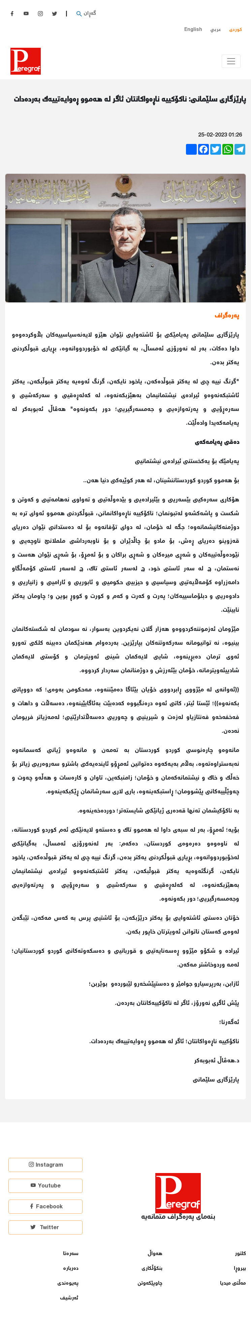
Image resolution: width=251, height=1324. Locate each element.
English (193, 29)
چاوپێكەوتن (149, 1283)
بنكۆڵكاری (152, 1269)
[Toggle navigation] (231, 61)
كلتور (240, 1254)
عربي (215, 29)
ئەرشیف (69, 1298)
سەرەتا (71, 1254)
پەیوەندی (68, 1283)
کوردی (235, 29)
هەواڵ (155, 1254)
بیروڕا (240, 1269)
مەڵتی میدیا (233, 1283)
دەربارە (71, 1269)
